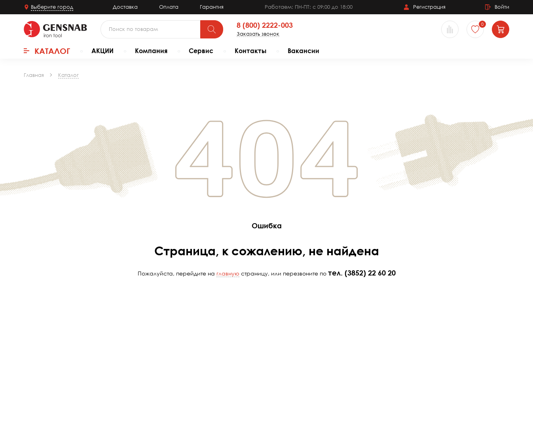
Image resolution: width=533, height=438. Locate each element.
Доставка (125, 7)
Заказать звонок (258, 34)
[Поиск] (211, 29)
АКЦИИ (102, 51)
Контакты (250, 51)
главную (227, 273)
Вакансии (303, 51)
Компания (151, 51)
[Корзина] (500, 29)
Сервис (201, 51)
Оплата (168, 7)
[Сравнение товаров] (450, 29)
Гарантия (212, 7)
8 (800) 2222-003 (265, 25)
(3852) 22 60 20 (370, 272)
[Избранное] (475, 29)
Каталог (47, 50)
